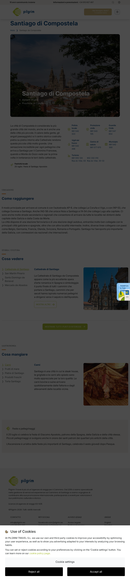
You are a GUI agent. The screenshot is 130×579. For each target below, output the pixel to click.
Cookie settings (65, 561)
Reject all (33, 571)
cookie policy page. (39, 553)
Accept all (96, 571)
